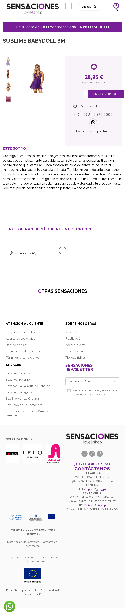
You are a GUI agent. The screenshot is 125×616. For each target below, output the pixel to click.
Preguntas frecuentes (20, 332)
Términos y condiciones (22, 357)
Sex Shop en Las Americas (24, 405)
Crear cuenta (74, 351)
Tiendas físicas (75, 357)
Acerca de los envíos (20, 338)
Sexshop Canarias (18, 373)
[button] (86, 106)
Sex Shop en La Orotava (22, 398)
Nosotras (71, 332)
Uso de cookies (17, 344)
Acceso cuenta (75, 344)
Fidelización (73, 338)
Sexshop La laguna (19, 392)
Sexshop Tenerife (18, 379)
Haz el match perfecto (94, 131)
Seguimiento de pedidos (23, 351)
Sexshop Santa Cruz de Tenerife (28, 386)
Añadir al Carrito (106, 94)
